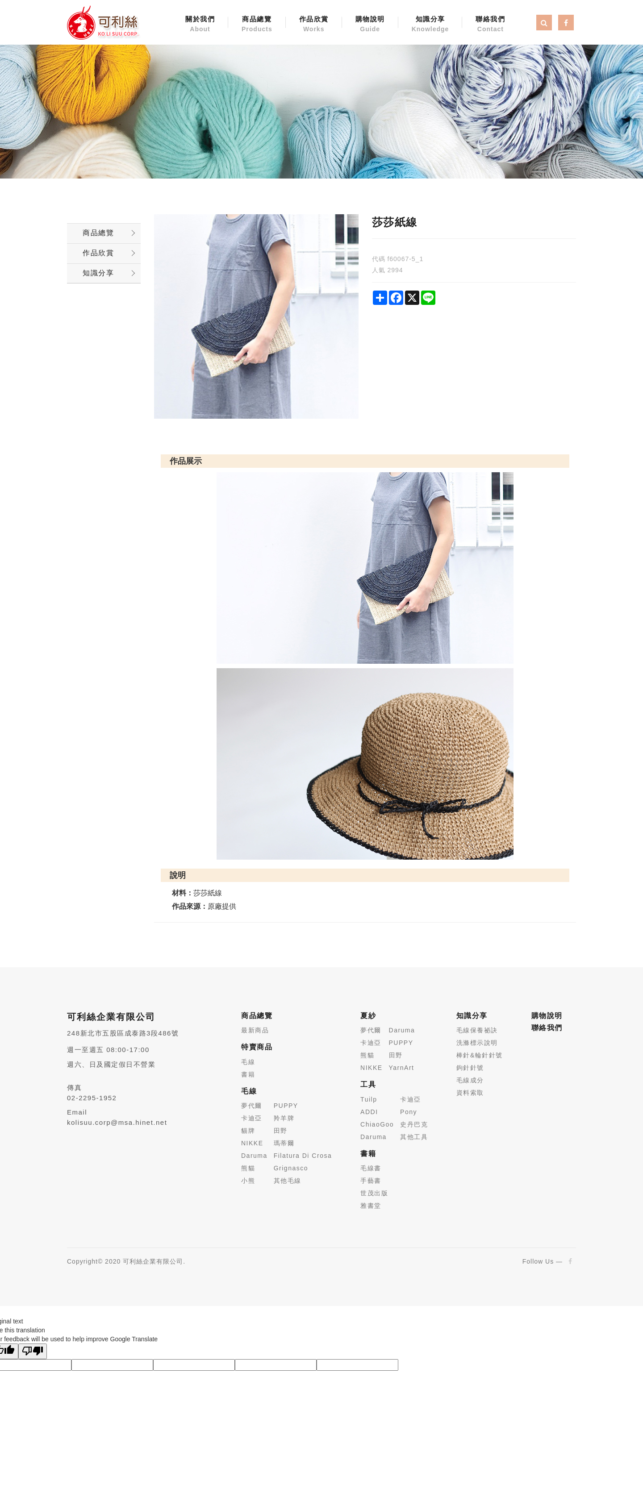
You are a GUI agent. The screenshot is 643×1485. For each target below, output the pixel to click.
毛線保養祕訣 (477, 1030)
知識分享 (430, 24)
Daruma (254, 1155)
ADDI (369, 1111)
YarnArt (401, 1067)
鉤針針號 (470, 1067)
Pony (408, 1111)
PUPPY (286, 1105)
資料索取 (470, 1092)
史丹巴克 (414, 1124)
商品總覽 (257, 24)
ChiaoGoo (377, 1124)
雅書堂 (370, 1205)
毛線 (248, 1061)
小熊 (248, 1180)
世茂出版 (374, 1193)
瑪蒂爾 (284, 1143)
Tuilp (368, 1099)
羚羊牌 (284, 1118)
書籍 (248, 1074)
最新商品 (255, 1030)
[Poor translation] (32, 1351)
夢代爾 (251, 1105)
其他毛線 (287, 1180)
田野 (281, 1130)
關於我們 (200, 24)
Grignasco (291, 1168)
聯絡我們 (490, 24)
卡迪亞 (251, 1118)
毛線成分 (470, 1080)
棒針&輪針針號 (479, 1055)
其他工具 (414, 1136)
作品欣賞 (314, 24)
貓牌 (248, 1130)
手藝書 (370, 1180)
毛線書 (370, 1168)
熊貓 (248, 1168)
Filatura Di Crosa (303, 1155)
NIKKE (252, 1143)
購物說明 (370, 24)
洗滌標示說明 (477, 1042)
